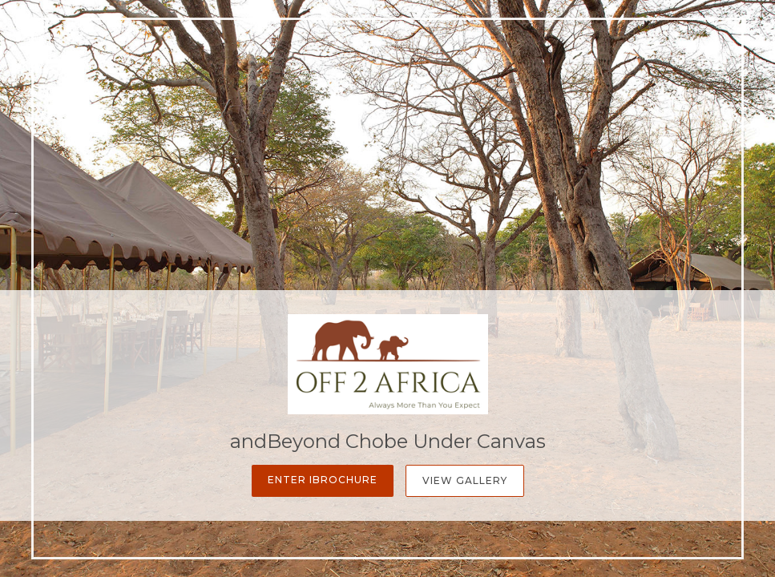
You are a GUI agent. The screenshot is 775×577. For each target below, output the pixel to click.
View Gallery (464, 480)
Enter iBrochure (322, 480)
